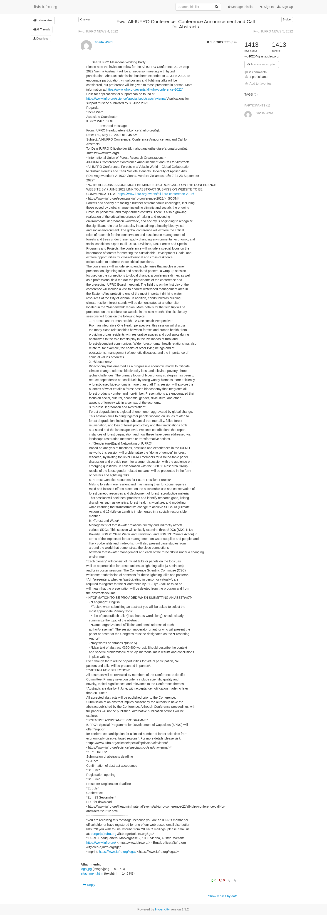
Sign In (267, 7)
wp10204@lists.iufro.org (261, 56)
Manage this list (240, 7)
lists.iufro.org (45, 7)
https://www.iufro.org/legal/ (117, 851)
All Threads (41, 29)
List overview (42, 20)
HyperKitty (162, 909)
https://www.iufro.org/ (101, 842)
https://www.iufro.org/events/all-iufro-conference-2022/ (145, 89)
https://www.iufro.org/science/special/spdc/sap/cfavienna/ (126, 98)
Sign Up (285, 7)
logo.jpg (86, 869)
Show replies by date (223, 896)
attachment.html (92, 873)
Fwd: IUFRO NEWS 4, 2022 (98, 31)
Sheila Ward (103, 42)
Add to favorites (257, 83)
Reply (89, 885)
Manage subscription (261, 64)
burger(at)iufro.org (103, 834)
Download (41, 38)
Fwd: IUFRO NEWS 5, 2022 (273, 31)
